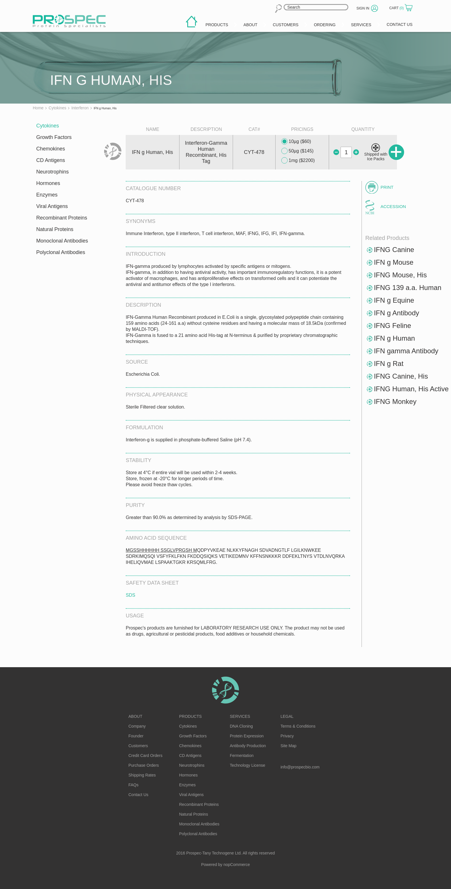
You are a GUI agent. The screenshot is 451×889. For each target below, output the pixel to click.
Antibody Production (248, 745)
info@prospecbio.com (300, 767)
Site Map (288, 745)
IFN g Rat (389, 363)
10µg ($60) (296, 141)
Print (387, 187)
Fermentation (241, 755)
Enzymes (47, 195)
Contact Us (138, 794)
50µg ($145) (297, 151)
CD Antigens (50, 160)
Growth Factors (54, 137)
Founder (136, 736)
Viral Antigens (52, 206)
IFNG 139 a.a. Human (408, 287)
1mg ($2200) (298, 160)
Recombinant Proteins (61, 218)
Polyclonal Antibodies (60, 252)
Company (137, 726)
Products (190, 716)
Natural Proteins (54, 229)
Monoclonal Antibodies (62, 241)
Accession (393, 206)
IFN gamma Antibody (406, 351)
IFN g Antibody (396, 313)
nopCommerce (236, 864)
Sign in (362, 8)
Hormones (48, 183)
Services (240, 716)
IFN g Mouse (393, 262)
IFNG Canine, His (401, 376)
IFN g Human (394, 338)
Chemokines (50, 149)
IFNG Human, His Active (411, 389)
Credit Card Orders (146, 755)
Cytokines (47, 126)
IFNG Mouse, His (400, 275)
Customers (138, 745)
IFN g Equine (394, 300)
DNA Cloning (241, 726)
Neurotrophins (52, 172)
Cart (397, 8)
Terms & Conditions (297, 726)
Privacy (287, 736)
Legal (286, 716)
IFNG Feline (392, 325)
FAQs (134, 785)
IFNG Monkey (395, 401)
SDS (130, 595)
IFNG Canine (394, 249)
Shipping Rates (142, 775)
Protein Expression (247, 736)
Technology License (247, 765)
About (135, 716)
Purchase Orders (144, 765)
